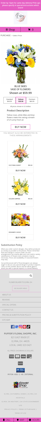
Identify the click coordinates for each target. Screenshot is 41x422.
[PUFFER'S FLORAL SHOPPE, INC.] (20, 24)
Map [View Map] (20, 419)
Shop (10, 29)
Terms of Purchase (27, 409)
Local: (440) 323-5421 (21, 345)
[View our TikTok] (28, 328)
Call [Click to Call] (6, 419)
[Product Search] (21, 275)
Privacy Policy (10, 409)
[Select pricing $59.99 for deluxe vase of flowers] (21, 100)
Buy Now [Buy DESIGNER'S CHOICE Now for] (20, 237)
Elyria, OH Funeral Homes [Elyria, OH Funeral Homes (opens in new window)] (15, 394)
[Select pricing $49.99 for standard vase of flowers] (9, 100)
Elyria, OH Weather (10, 402)
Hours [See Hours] (34, 419)
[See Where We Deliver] (20, 288)
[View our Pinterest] (24, 328)
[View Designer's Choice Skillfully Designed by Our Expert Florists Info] (20, 220)
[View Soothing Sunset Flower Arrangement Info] (20, 153)
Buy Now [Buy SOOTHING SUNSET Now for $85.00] (20, 170)
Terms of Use (20, 413)
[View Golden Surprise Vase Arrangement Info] (20, 186)
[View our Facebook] (12, 328)
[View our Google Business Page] (16, 328)
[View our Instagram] (20, 328)
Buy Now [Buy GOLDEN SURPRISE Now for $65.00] (20, 204)
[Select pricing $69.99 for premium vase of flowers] (32, 100)
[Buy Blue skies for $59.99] (20, 127)
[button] (20, 370)
